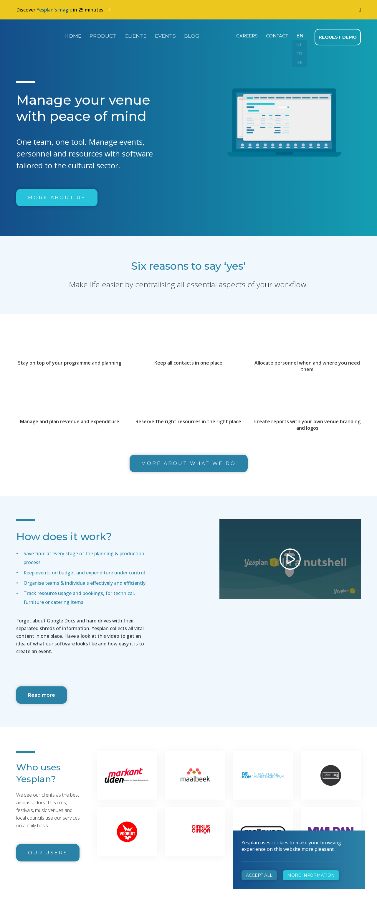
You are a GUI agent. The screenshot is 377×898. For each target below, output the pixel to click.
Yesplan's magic (54, 9)
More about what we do (188, 461)
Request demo (338, 35)
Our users (48, 851)
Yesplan (38, 35)
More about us (57, 196)
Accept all (259, 875)
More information (311, 875)
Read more (41, 693)
